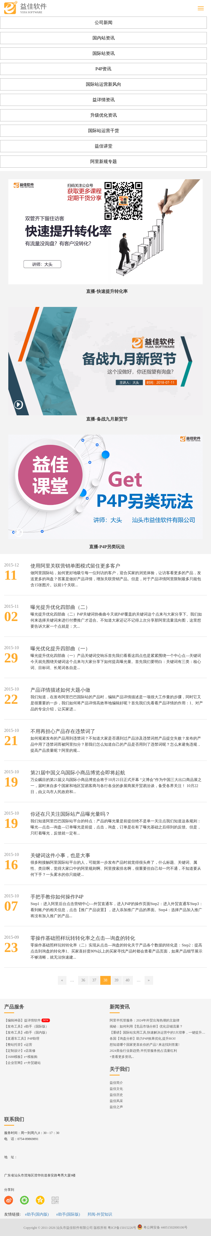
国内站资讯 (103, 38)
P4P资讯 (104, 68)
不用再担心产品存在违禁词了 (62, 731)
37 (94, 980)
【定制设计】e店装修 (19, 1051)
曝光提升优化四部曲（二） (60, 607)
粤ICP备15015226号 (122, 1227)
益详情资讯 (103, 99)
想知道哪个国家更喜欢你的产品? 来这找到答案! (144, 1045)
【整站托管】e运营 (18, 1045)
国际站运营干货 (103, 130)
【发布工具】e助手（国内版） (26, 1032)
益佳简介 (116, 1083)
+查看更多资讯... (122, 1057)
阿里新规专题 (103, 161)
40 (128, 980)
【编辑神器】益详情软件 (27, 1020)
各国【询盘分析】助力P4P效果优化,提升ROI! (143, 1038)
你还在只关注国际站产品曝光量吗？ (70, 814)
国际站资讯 (103, 53)
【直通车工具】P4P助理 (21, 1038)
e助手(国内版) (37, 1214)
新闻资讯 (120, 1007)
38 (105, 980)
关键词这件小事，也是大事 (60, 855)
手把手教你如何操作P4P (56, 897)
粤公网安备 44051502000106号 (162, 1227)
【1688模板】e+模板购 (20, 1057)
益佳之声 (116, 1107)
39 (117, 980)
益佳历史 (116, 1095)
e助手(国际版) (68, 1214)
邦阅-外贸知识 (100, 1214)
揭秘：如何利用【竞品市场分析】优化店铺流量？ (146, 1026)
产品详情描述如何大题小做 (60, 690)
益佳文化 (116, 1089)
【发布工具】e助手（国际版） (26, 1026)
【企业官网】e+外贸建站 (22, 1063)
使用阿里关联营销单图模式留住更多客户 (75, 566)
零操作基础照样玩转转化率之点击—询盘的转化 (82, 938)
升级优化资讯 (103, 115)
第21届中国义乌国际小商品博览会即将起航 (77, 772)
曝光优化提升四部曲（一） (60, 648)
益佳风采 (116, 1101)
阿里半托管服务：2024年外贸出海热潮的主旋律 (144, 1020)
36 (83, 980)
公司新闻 (103, 22)
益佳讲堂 (103, 146)
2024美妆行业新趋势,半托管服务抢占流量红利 (143, 1051)
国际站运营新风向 (103, 84)
